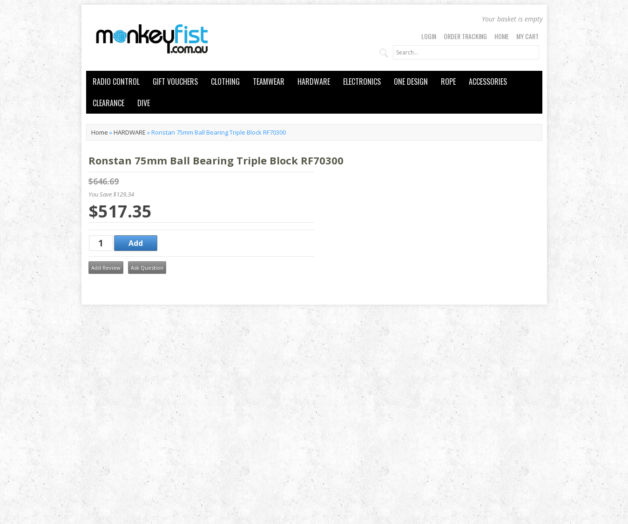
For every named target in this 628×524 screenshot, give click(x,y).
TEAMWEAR (268, 81)
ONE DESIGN (411, 81)
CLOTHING (225, 81)
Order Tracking (465, 36)
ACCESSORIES (488, 81)
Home (501, 36)
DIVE (143, 103)
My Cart (527, 36)
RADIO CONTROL (116, 81)
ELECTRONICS (362, 81)
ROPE (448, 81)
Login (428, 36)
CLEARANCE (108, 103)
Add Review (106, 267)
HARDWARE (313, 81)
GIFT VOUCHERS (175, 81)
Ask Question (147, 267)
